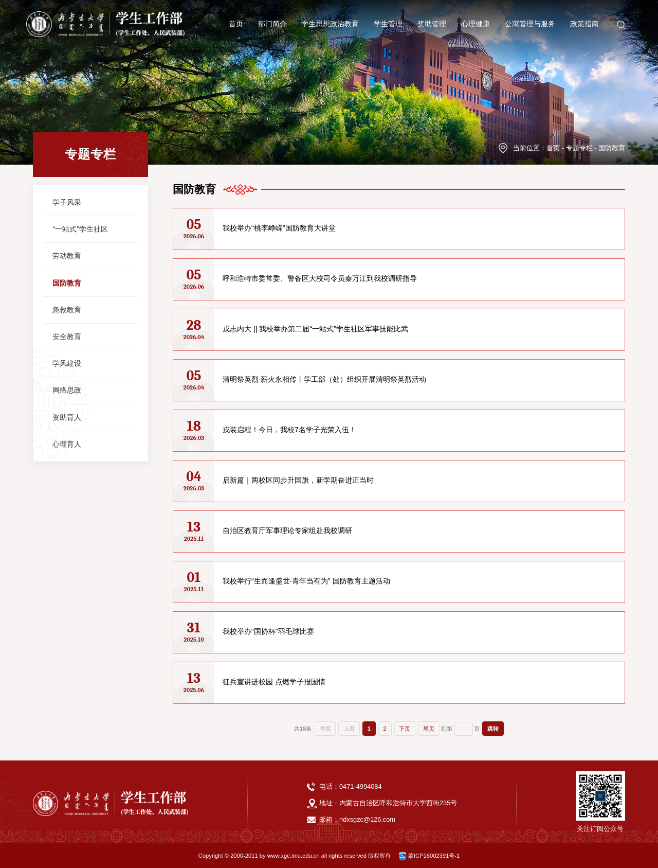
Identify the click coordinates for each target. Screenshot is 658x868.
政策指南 (584, 21)
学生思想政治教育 (330, 21)
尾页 (428, 728)
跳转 (493, 728)
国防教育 (611, 148)
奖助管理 (431, 21)
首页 (236, 21)
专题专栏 (579, 148)
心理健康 (475, 21)
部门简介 (272, 21)
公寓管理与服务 (530, 21)
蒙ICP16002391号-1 (429, 856)
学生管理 (388, 21)
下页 (404, 728)
